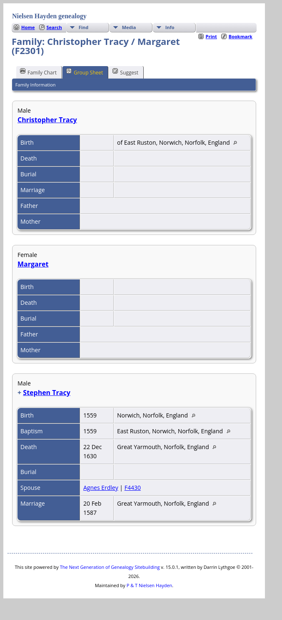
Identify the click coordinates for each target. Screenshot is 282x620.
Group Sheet (84, 72)
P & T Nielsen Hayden (149, 585)
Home (28, 27)
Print (211, 36)
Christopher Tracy (47, 119)
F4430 (133, 488)
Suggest (125, 72)
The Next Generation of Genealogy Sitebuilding (110, 567)
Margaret (32, 264)
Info (170, 27)
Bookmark (240, 36)
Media (129, 27)
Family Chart (38, 72)
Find (84, 27)
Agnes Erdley (100, 488)
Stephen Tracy (46, 392)
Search (54, 27)
